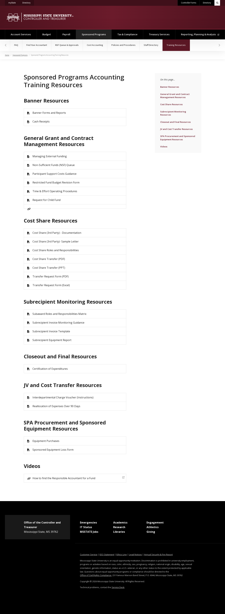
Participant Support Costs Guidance (54, 174)
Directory (28, 2)
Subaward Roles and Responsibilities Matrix (59, 314)
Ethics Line (121, 554)
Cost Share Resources (171, 104)
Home (7, 55)
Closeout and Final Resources (175, 121)
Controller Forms (188, 2)
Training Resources (179, 43)
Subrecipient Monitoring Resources (173, 113)
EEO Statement (107, 554)
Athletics (153, 527)
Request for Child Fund (46, 200)
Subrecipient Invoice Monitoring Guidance (58, 322)
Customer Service (88, 554)
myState (13, 2)
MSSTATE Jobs (89, 532)
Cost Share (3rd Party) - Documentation (56, 233)
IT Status (86, 527)
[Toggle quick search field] (217, 3)
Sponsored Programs (97, 33)
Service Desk (118, 587)
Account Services (21, 34)
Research (119, 527)
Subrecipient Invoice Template (51, 331)
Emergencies (88, 522)
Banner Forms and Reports (49, 113)
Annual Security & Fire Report (158, 554)
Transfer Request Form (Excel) (51, 285)
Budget (46, 34)
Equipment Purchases (45, 441)
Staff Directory (152, 45)
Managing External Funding (49, 156)
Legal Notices (135, 554)
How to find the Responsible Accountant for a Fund (78, 478)
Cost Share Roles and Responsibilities (55, 250)
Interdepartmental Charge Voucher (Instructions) (62, 397)
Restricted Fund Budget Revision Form (55, 182)
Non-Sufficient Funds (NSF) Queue (53, 165)
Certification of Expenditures (50, 369)
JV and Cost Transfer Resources (176, 129)
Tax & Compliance (127, 34)
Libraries (119, 532)
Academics (120, 522)
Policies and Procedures (124, 45)
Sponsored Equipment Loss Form (53, 449)
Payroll (66, 34)
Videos (167, 146)
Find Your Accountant (37, 45)
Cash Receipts (41, 121)
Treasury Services (159, 34)
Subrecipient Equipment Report (51, 340)
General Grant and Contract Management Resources (175, 95)
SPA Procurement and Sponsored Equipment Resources (177, 138)
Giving (151, 532)
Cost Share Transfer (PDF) (48, 259)
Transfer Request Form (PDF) (50, 276)
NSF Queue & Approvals (67, 45)
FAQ (16, 45)
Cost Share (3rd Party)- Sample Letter (55, 241)
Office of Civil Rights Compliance (95, 575)
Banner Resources (169, 86)
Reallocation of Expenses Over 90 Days (56, 406)
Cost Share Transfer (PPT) (48, 268)
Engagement (155, 522)
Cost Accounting (96, 45)
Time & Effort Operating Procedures (54, 191)
